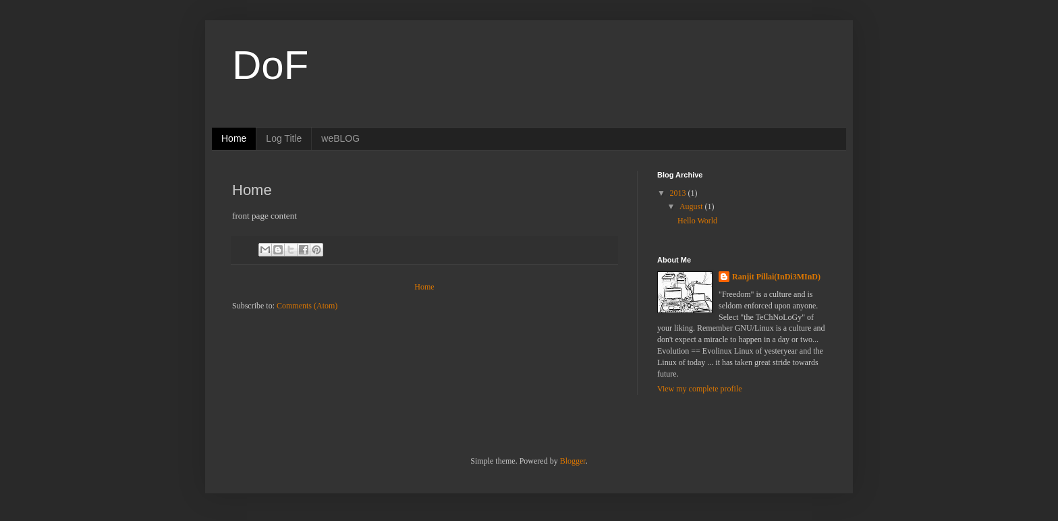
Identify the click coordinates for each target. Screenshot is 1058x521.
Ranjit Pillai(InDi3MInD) (776, 276)
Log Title (284, 138)
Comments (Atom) (307, 305)
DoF (270, 65)
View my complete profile (699, 388)
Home (233, 138)
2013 (679, 193)
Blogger (573, 461)
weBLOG (340, 138)
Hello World (697, 220)
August (692, 206)
